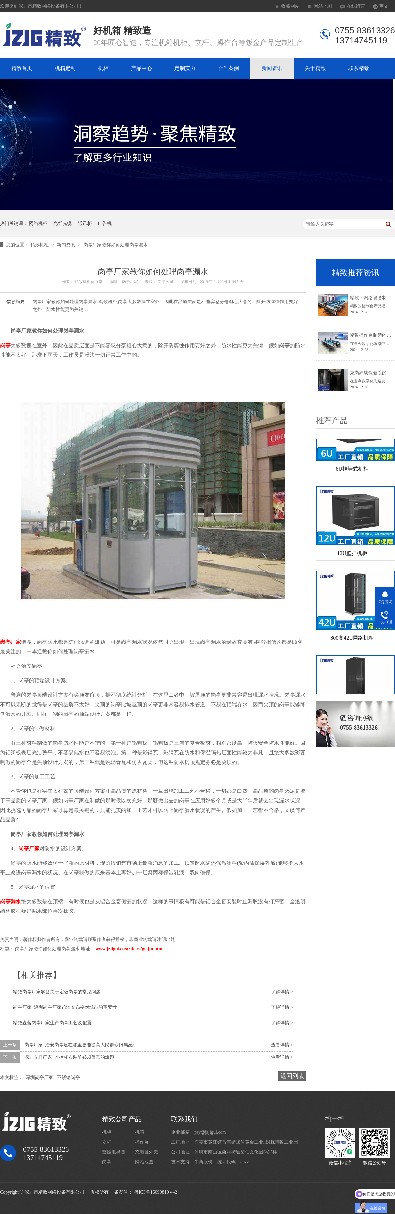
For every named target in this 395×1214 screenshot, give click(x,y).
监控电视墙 (113, 1152)
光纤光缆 (62, 223)
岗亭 (5, 345)
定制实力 (185, 68)
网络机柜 (38, 223)
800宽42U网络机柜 (352, 639)
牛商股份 (203, 1161)
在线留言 (356, 6)
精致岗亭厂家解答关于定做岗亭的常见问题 (57, 991)
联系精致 (358, 68)
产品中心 (141, 68)
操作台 (142, 1142)
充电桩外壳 (146, 1152)
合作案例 (228, 68)
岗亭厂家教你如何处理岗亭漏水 (115, 244)
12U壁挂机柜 (352, 554)
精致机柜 (40, 244)
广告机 (105, 223)
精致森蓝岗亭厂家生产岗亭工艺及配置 (52, 1022)
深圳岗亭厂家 (39, 1077)
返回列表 (292, 1076)
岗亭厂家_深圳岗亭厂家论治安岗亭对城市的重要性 (65, 1007)
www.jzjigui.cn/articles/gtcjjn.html (130, 948)
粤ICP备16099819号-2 (155, 1192)
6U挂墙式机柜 (352, 470)
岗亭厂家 (10, 642)
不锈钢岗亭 (68, 1077)
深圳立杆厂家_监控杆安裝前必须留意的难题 (69, 1057)
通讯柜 (85, 223)
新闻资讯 (271, 68)
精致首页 (21, 68)
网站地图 (323, 6)
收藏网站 (290, 6)
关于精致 (315, 68)
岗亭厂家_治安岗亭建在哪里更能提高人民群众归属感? (79, 1044)
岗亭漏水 (10, 901)
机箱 (139, 1132)
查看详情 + (282, 1044)
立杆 (106, 1142)
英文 (383, 6)
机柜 (103, 68)
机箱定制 (65, 68)
